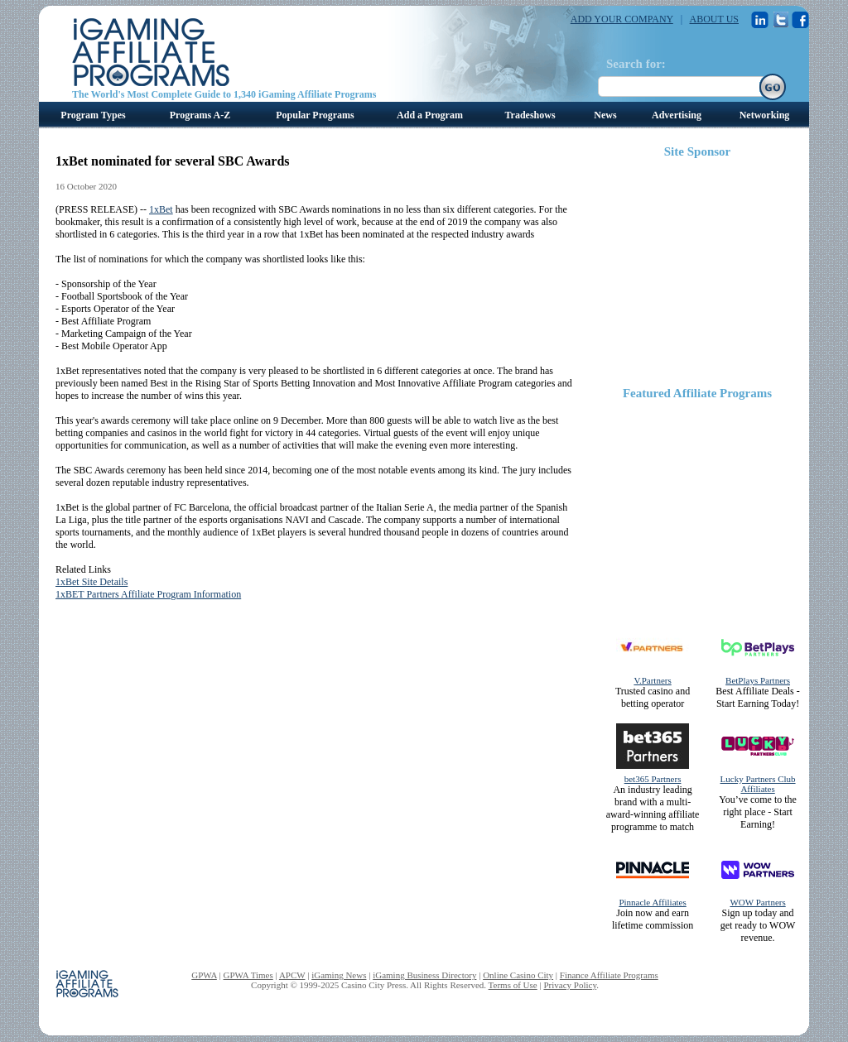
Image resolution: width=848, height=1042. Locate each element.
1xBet (161, 209)
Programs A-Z (200, 115)
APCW (292, 975)
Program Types (92, 115)
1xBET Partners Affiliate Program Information (148, 594)
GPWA (204, 975)
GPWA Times (248, 975)
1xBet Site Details (91, 582)
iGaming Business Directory (424, 975)
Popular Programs (315, 115)
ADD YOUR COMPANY (622, 19)
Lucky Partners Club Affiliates (758, 784)
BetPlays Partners (757, 680)
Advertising (676, 115)
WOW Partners (757, 902)
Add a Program (430, 115)
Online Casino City (518, 975)
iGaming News (338, 975)
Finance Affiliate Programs (609, 975)
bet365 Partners (653, 779)
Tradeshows (529, 115)
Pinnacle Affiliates (652, 902)
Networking (765, 115)
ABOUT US (714, 19)
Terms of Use (513, 985)
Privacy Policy (569, 985)
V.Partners (652, 680)
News (605, 115)
